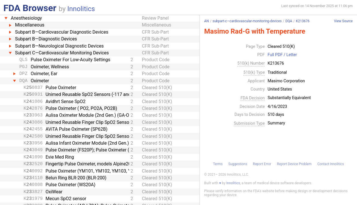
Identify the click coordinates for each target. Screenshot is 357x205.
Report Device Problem (294, 164)
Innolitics (81, 9)
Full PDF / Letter (282, 55)
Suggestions (237, 164)
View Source (343, 21)
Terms (218, 164)
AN (206, 21)
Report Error (262, 164)
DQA (288, 21)
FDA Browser (29, 8)
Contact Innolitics (330, 164)
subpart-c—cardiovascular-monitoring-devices (247, 21)
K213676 (303, 21)
